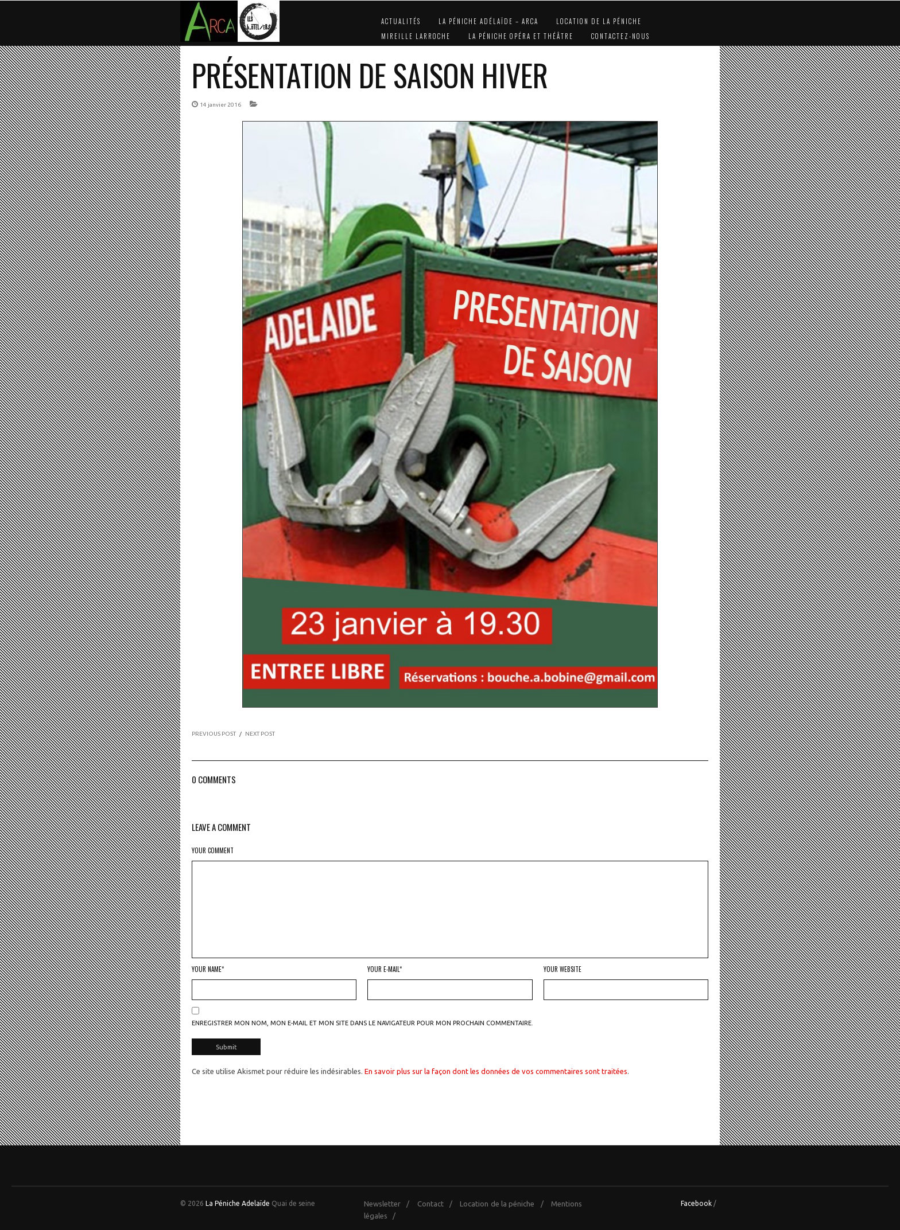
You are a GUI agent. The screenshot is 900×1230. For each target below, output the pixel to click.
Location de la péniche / (504, 1202)
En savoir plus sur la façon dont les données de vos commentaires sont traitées (495, 1069)
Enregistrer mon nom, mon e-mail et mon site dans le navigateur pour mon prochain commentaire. (362, 1023)
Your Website (562, 969)
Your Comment (213, 850)
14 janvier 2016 (220, 104)
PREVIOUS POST (214, 734)
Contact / (437, 1202)
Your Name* (208, 969)
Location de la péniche (599, 21)
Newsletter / (389, 1202)
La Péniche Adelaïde (237, 1201)
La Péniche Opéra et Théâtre (520, 36)
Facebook (696, 1201)
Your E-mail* (384, 969)
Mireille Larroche (416, 36)
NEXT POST (260, 734)
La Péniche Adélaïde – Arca (488, 21)
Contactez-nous (620, 36)
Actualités (401, 21)
